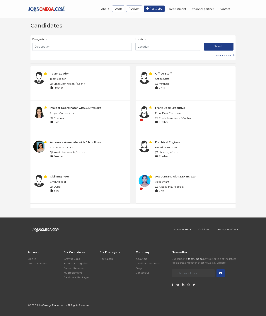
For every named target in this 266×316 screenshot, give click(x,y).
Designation (39, 39)
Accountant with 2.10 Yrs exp (175, 176)
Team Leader (59, 73)
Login (118, 8)
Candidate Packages (77, 277)
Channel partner (203, 9)
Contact (224, 9)
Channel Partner (181, 229)
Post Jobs (154, 8)
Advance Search (225, 55)
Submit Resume (74, 268)
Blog (139, 268)
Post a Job (106, 258)
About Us (141, 258)
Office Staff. (163, 73)
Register (134, 8)
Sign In (32, 258)
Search (218, 46)
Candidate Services (148, 263)
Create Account (37, 263)
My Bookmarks (73, 272)
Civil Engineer (59, 176)
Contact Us (142, 272)
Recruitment (177, 9)
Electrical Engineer (168, 142)
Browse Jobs (72, 258)
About (105, 9)
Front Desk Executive (170, 108)
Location (140, 39)
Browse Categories (76, 263)
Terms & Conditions (226, 229)
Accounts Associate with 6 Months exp (77, 142)
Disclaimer (203, 229)
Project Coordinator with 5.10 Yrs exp (75, 108)
